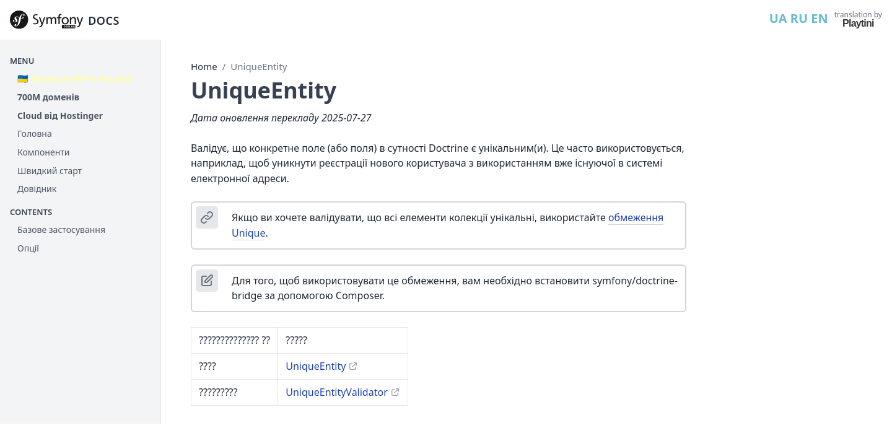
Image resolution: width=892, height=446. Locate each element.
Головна (34, 133)
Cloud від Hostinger (60, 115)
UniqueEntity (258, 66)
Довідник (36, 189)
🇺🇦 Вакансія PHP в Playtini (74, 78)
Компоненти (43, 152)
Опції (28, 248)
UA (778, 18)
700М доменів (48, 97)
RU (799, 18)
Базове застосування (61, 229)
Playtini (858, 23)
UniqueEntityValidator (336, 392)
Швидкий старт (49, 171)
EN (819, 18)
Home (204, 66)
